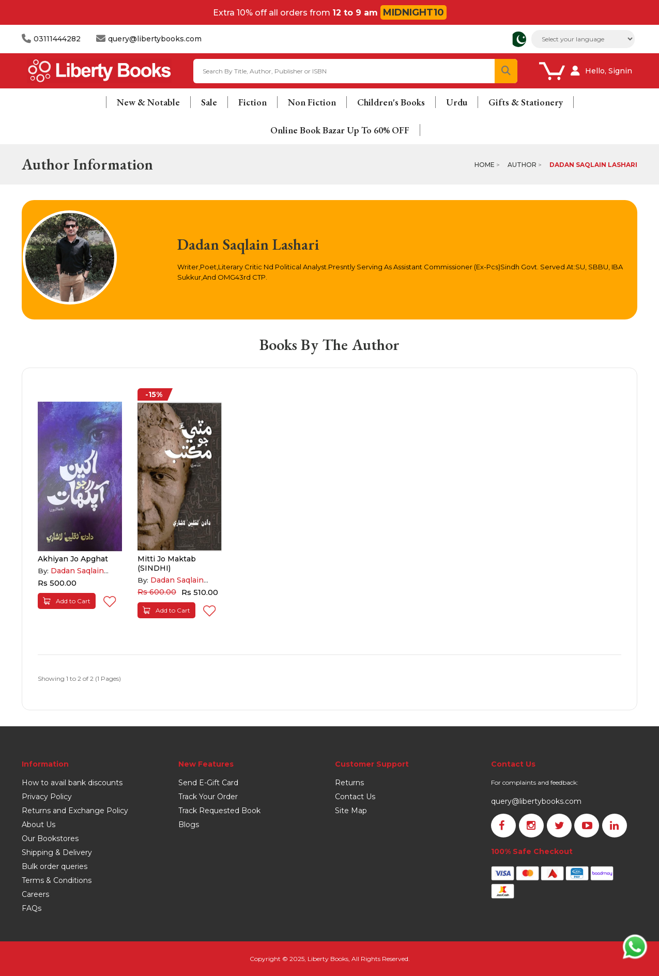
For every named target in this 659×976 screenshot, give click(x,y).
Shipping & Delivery (57, 852)
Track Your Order (208, 796)
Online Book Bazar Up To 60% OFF (339, 130)
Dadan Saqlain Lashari (593, 165)
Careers (35, 894)
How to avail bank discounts (72, 782)
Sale (209, 102)
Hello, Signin (608, 70)
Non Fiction (312, 102)
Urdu (456, 102)
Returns (349, 782)
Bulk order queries (54, 866)
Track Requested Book (219, 810)
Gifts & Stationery (525, 102)
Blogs (188, 824)
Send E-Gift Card (208, 782)
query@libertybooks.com (536, 801)
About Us (38, 824)
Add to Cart (66, 601)
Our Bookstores (50, 838)
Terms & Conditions (56, 880)
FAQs (31, 908)
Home (484, 165)
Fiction (252, 102)
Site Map (351, 810)
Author (522, 165)
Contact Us (355, 796)
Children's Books (391, 102)
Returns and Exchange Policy (75, 810)
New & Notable (148, 102)
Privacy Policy (47, 796)
